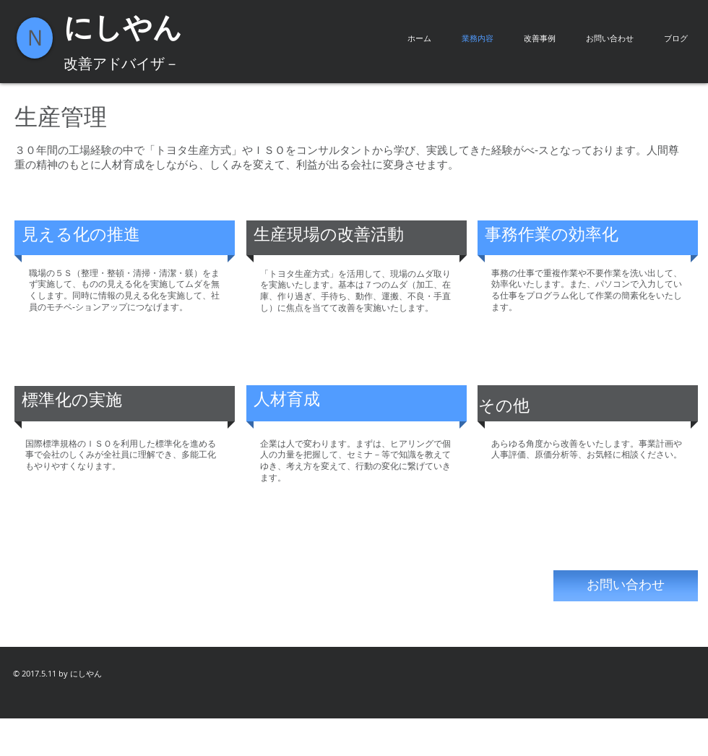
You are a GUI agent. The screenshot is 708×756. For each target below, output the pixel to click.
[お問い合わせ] (625, 585)
